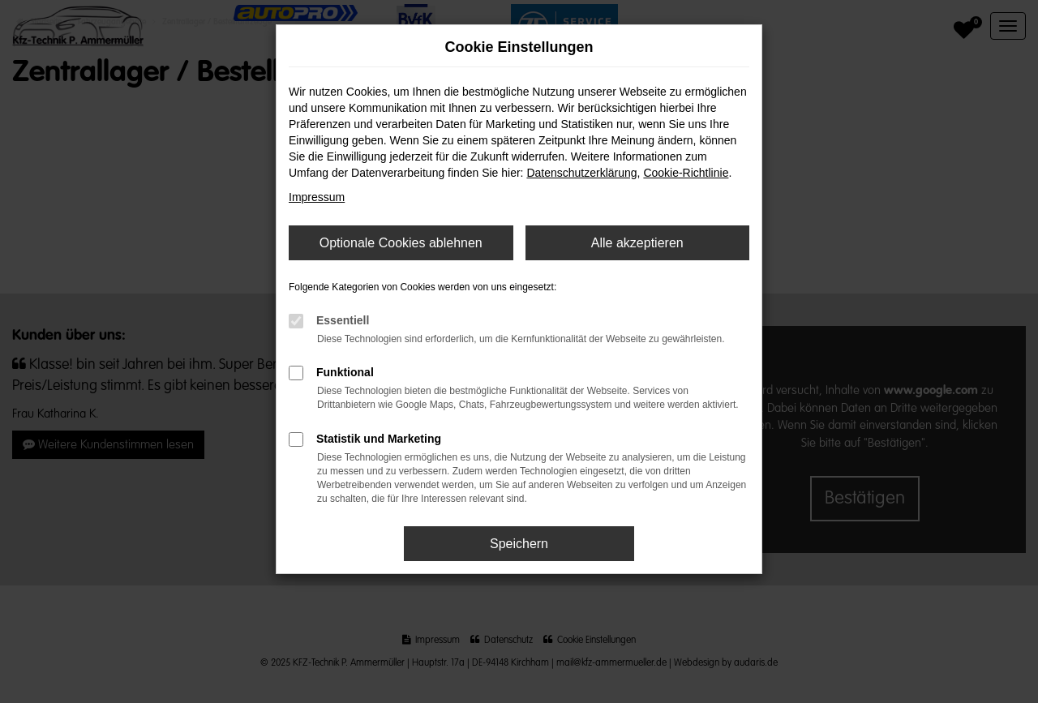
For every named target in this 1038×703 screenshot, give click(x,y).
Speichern (519, 544)
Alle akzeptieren (637, 243)
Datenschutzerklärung (581, 172)
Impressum (317, 197)
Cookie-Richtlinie (685, 172)
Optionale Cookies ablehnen (401, 243)
